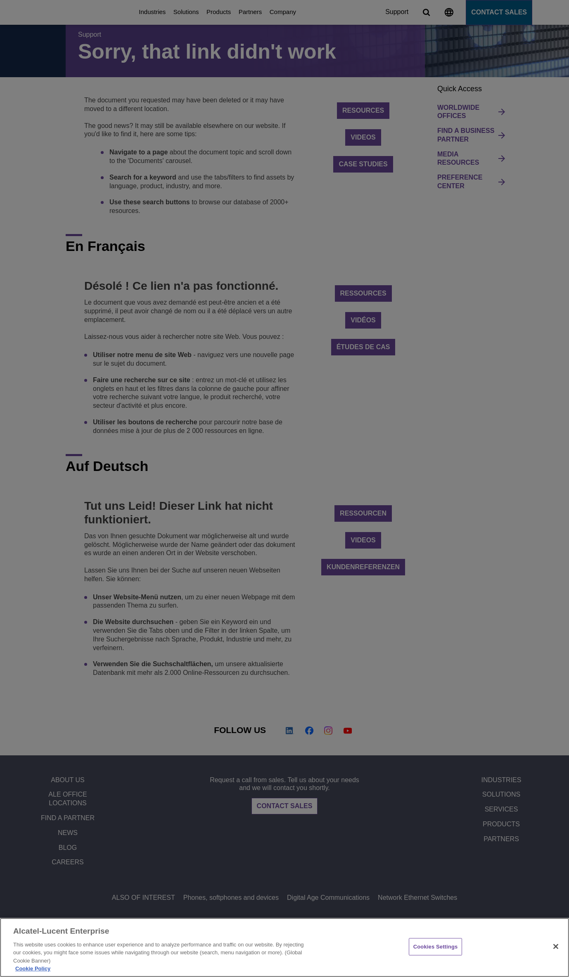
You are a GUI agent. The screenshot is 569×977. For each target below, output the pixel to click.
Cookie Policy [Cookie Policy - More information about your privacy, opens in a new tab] (32, 968)
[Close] (556, 946)
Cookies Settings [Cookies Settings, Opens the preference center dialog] (435, 947)
